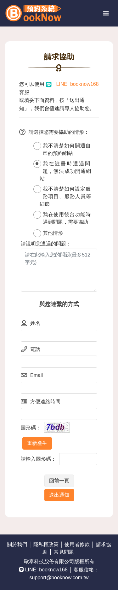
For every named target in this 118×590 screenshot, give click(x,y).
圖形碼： (31, 427)
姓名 (30, 323)
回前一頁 (59, 480)
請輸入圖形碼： (38, 459)
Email (32, 376)
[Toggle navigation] (106, 13)
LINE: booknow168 (77, 84)
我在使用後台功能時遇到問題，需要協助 (62, 218)
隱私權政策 (46, 544)
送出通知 (59, 495)
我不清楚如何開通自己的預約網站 (62, 149)
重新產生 (37, 443)
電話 (30, 349)
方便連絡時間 (40, 402)
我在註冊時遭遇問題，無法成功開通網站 (62, 170)
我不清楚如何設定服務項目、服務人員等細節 (62, 196)
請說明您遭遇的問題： (46, 243)
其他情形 (48, 233)
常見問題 (64, 552)
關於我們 (17, 544)
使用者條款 (77, 544)
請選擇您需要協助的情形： (54, 132)
